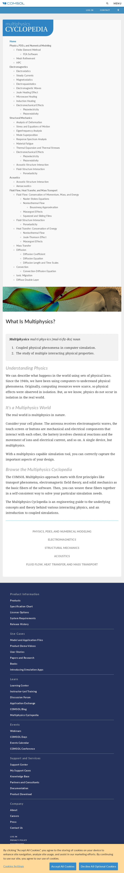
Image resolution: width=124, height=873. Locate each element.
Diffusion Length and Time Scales (41, 262)
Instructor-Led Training (23, 691)
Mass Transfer (23, 245)
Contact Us (16, 827)
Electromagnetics (19, 66)
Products (15, 600)
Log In (89, 10)
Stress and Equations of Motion (33, 126)
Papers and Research (22, 657)
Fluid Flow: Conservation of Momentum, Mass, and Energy (47, 194)
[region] (62, 858)
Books (13, 663)
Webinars (15, 731)
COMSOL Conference (22, 748)
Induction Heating (26, 101)
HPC (18, 62)
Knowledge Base (20, 776)
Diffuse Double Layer (27, 279)
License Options (19, 612)
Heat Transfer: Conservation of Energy (36, 228)
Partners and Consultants (24, 782)
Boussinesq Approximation (44, 207)
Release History (19, 624)
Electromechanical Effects (30, 105)
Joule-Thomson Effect (34, 237)
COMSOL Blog (18, 709)
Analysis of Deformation (29, 122)
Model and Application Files (26, 640)
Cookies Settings (13, 866)
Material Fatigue (24, 143)
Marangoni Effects (33, 211)
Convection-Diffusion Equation (39, 271)
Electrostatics (23, 71)
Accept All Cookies (62, 866)
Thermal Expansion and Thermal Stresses (38, 147)
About (13, 810)
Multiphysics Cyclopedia (24, 715)
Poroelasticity (30, 173)
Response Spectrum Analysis (31, 139)
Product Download (21, 794)
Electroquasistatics (26, 84)
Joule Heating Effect (27, 92)
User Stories (17, 651)
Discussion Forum (20, 697)
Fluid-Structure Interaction (30, 169)
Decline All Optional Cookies (98, 866)
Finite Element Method (28, 49)
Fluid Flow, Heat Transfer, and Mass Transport (34, 190)
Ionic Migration (24, 275)
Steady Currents (24, 75)
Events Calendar (19, 742)
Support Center (19, 764)
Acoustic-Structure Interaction (32, 164)
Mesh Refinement (25, 58)
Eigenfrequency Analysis (29, 130)
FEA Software (30, 54)
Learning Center (19, 685)
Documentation (19, 788)
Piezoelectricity (31, 109)
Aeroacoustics (23, 186)
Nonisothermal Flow (34, 203)
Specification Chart (21, 606)
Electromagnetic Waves (28, 88)
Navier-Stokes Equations (36, 198)
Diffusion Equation (33, 258)
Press (13, 821)
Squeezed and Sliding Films (37, 215)
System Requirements (23, 618)
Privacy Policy (18, 840)
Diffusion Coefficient (34, 254)
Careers (14, 816)
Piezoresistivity (30, 113)
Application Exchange (22, 703)
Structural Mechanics (21, 117)
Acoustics (15, 177)
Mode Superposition (27, 135)
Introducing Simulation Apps (26, 669)
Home (13, 41)
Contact (105, 10)
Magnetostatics (24, 79)
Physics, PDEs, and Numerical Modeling (30, 45)
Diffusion (21, 249)
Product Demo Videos (23, 646)
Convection (22, 267)
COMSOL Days (18, 736)
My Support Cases (20, 770)
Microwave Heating (26, 96)
